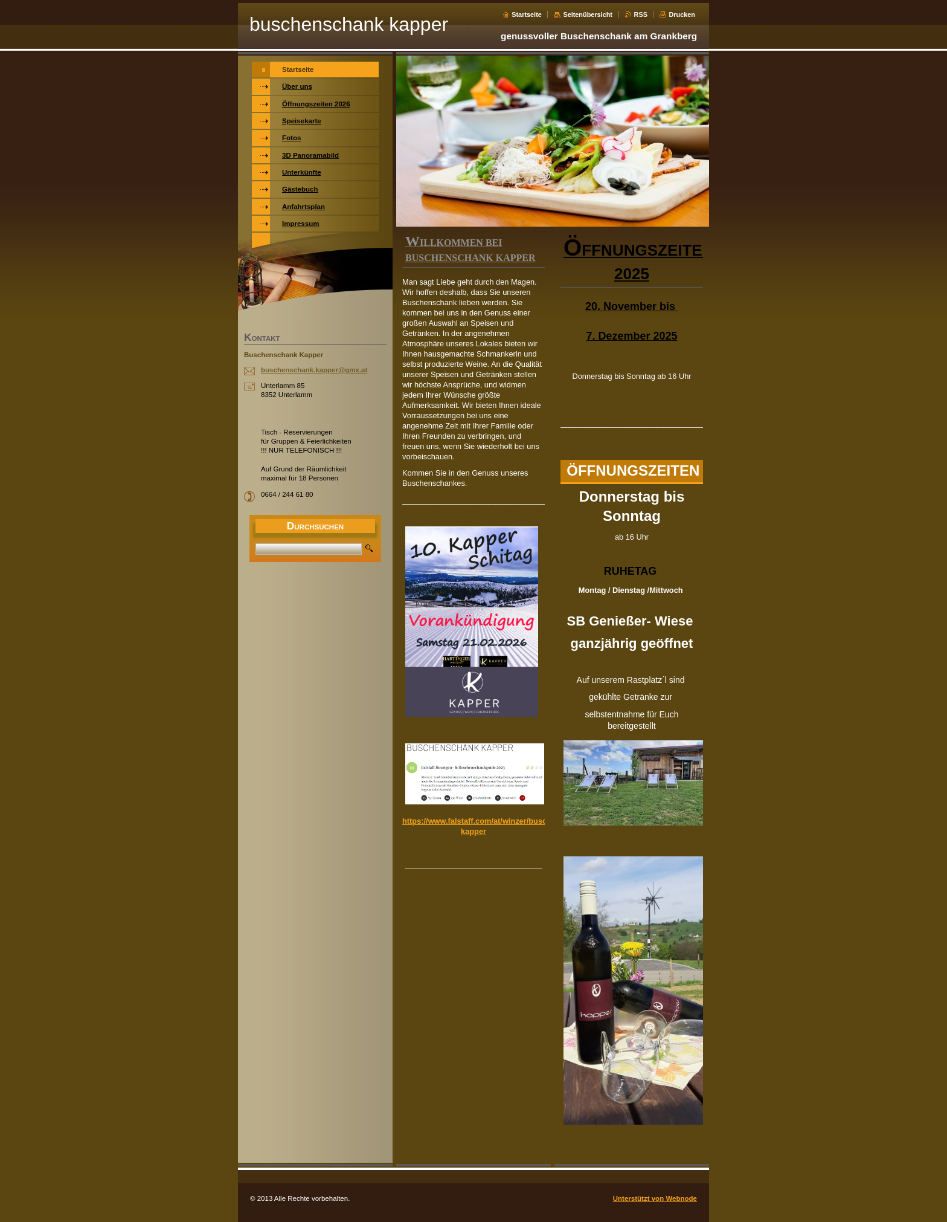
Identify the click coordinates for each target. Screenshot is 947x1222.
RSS (640, 14)
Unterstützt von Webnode (655, 1198)
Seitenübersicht (587, 14)
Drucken (682, 14)
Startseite (527, 14)
